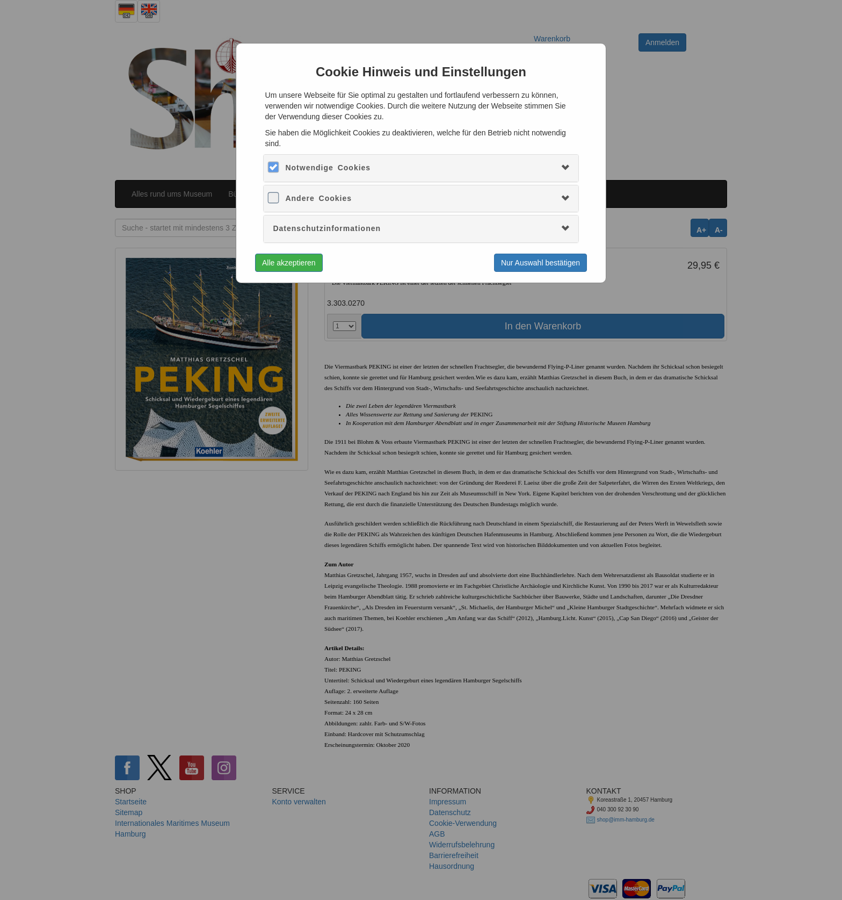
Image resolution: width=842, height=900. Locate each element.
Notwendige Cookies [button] (328, 167)
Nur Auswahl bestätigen (540, 262)
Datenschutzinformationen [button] (327, 228)
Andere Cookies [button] (318, 198)
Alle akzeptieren (289, 262)
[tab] (421, 168)
